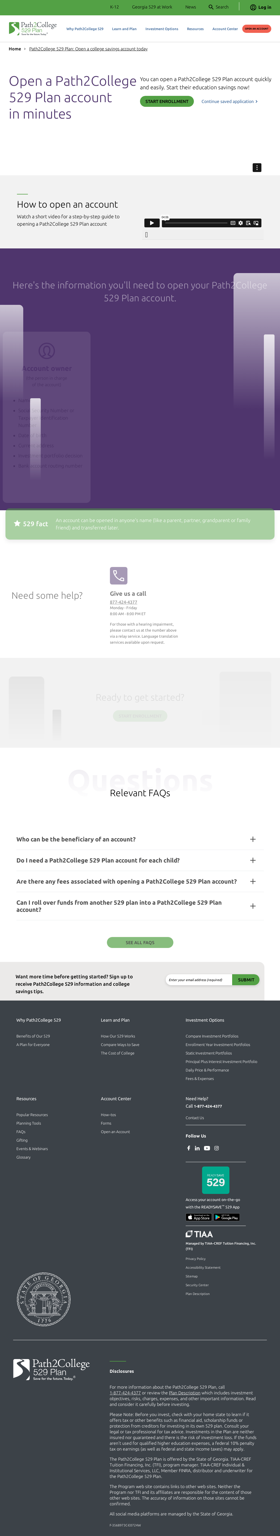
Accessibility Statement (203, 1267)
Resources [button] (195, 29)
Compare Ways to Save (120, 1044)
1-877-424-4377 (208, 1106)
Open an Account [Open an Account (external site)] (257, 28)
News (190, 6)
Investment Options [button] (161, 29)
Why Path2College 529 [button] (84, 29)
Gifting (22, 1140)
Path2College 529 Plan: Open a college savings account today (88, 48)
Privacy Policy (196, 1258)
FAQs (20, 1132)
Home (15, 48)
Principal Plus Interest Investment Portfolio (221, 1061)
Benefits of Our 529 (33, 1036)
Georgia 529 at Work (152, 6)
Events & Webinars (32, 1149)
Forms (106, 1123)
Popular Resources (32, 1115)
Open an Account (115, 1132)
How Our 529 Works (118, 1036)
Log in (260, 7)
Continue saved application (228, 101)
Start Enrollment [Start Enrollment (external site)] (166, 101)
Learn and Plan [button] (124, 29)
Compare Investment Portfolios (212, 1036)
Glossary (23, 1157)
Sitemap (192, 1276)
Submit (221, 979)
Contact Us (195, 1118)
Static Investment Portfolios (209, 1053)
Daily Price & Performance (207, 1070)
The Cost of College (118, 1053)
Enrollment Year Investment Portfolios (218, 1044)
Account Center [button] (225, 29)
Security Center (197, 1285)
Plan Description (198, 1294)
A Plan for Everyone (33, 1044)
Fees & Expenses (200, 1078)
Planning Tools (28, 1123)
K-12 (114, 6)
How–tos (108, 1115)
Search (219, 7)
